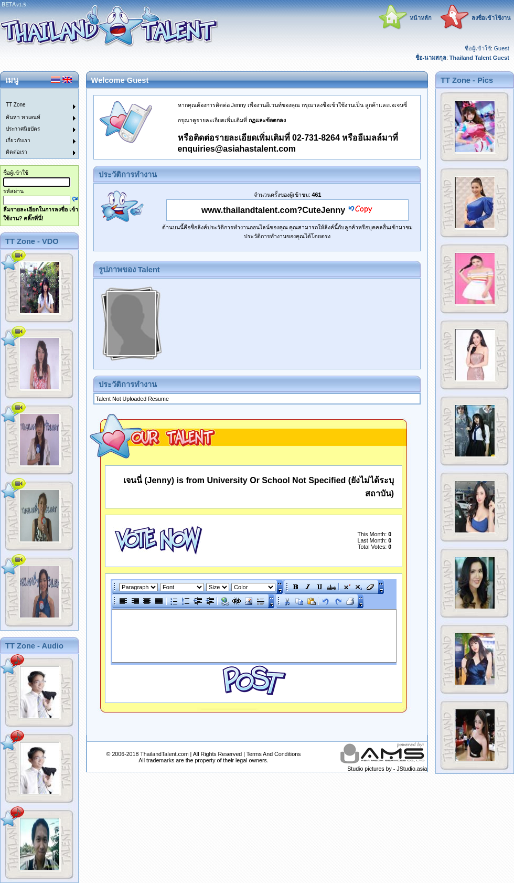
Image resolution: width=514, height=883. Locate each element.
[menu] (33, 123)
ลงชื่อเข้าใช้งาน (491, 18)
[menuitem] (33, 95)
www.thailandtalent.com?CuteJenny (273, 210)
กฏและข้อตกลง (267, 120)
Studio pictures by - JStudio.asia (387, 768)
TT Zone (16, 105)
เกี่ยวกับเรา (18, 140)
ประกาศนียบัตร (23, 129)
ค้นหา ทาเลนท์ (23, 117)
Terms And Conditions (274, 754)
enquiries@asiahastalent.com (237, 148)
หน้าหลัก (421, 18)
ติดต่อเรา (16, 152)
